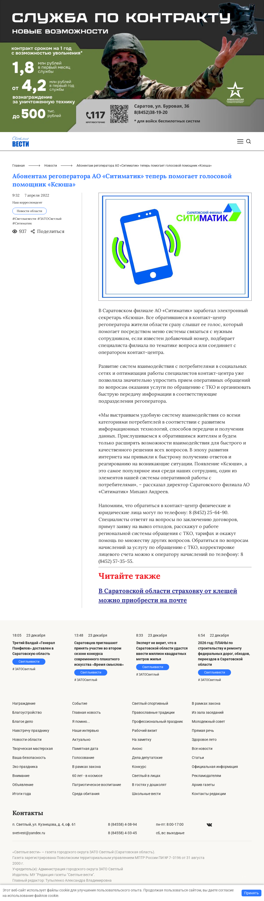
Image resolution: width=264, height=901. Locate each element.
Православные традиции (153, 712)
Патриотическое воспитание (96, 785)
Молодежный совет (208, 721)
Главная (18, 165)
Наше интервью (85, 730)
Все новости (202, 748)
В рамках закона (86, 767)
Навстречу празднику (30, 730)
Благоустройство (27, 712)
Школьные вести (146, 794)
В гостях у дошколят (149, 785)
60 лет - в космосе (87, 776)
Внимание (20, 776)
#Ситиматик (22, 223)
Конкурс (139, 767)
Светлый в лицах (146, 776)
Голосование (83, 758)
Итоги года (21, 794)
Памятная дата (85, 748)
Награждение (23, 703)
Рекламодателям (206, 776)
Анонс (137, 748)
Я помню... (81, 721)
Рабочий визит (144, 730)
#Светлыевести (24, 219)
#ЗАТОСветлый (49, 219)
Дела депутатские (147, 758)
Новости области (27, 739)
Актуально (81, 739)
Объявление (22, 785)
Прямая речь (203, 730)
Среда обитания (86, 794)
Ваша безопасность (29, 758)
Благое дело (22, 721)
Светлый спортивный (150, 703)
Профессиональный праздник (157, 721)
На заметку (141, 739)
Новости (50, 165)
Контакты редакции (209, 794)
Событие (79, 703)
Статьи (198, 758)
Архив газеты (203, 785)
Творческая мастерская (32, 748)
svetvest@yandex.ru (28, 833)
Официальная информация (215, 767)
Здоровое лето (204, 739)
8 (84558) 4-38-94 (122, 824)
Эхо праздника (25, 767)
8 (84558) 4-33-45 (122, 833)
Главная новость (86, 712)
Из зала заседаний (208, 712)
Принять (251, 893)
